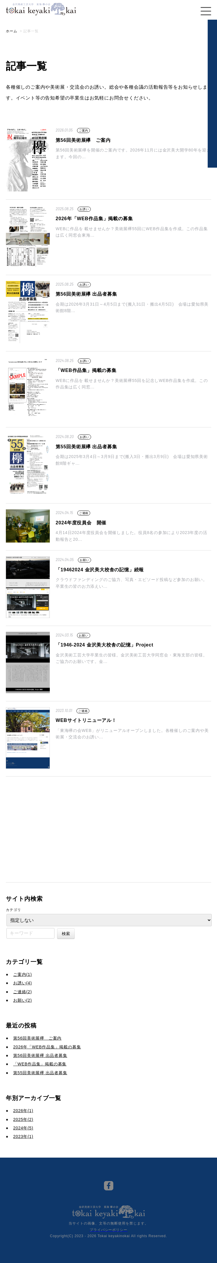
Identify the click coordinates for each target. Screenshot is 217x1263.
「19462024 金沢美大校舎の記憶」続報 (100, 569)
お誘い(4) (22, 983)
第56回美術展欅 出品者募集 (86, 294)
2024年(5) (23, 1128)
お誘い (84, 209)
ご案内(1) (22, 974)
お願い (84, 560)
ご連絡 (83, 513)
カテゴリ (13, 910)
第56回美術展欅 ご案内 (83, 140)
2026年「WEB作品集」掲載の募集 (94, 218)
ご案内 (83, 130)
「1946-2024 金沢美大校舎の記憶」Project (104, 644)
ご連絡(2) (22, 991)
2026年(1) (23, 1110)
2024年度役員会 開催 (81, 522)
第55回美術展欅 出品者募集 (86, 446)
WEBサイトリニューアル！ (86, 720)
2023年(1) (23, 1136)
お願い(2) (22, 1000)
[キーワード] (30, 933)
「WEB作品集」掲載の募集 (86, 370)
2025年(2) (23, 1119)
